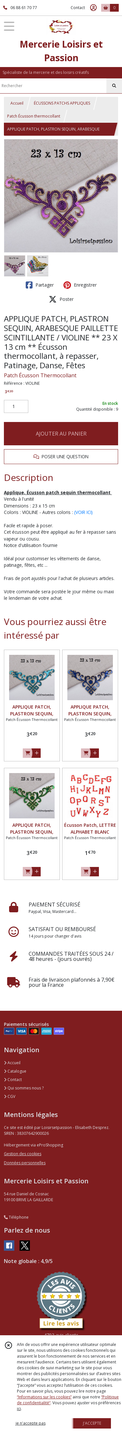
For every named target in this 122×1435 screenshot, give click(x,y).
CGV (9, 1096)
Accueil (16, 103)
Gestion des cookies (22, 1153)
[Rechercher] (114, 85)
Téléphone (16, 1217)
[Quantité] (16, 406)
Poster (61, 299)
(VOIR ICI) (83, 512)
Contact (78, 7)
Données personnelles (25, 1163)
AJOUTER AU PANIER (61, 433)
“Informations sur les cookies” (44, 1397)
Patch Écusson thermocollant (33, 116)
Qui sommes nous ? (24, 1088)
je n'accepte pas (31, 1423)
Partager (40, 285)
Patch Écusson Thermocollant (40, 375)
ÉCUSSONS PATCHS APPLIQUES (62, 103)
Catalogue (15, 1071)
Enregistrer (80, 285)
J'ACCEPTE (92, 1423)
